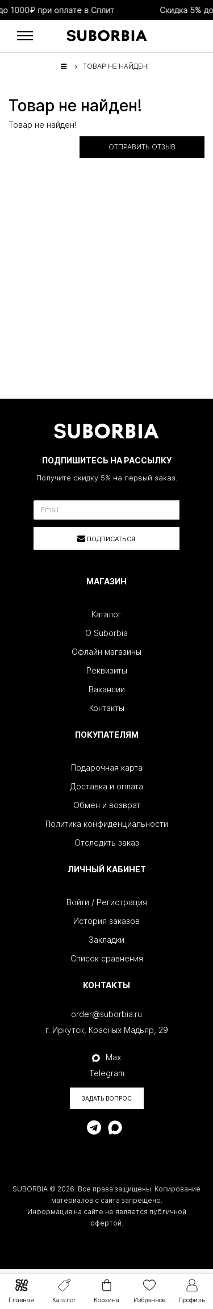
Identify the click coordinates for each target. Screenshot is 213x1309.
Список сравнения (106, 958)
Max (106, 1057)
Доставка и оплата (106, 786)
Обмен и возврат (106, 805)
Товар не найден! (116, 66)
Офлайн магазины (106, 651)
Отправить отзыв (142, 147)
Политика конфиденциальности (106, 824)
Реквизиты (106, 670)
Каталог (106, 614)
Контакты (106, 708)
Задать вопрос (107, 1098)
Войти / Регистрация (106, 902)
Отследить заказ (106, 842)
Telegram (106, 1073)
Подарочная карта (107, 767)
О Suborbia (106, 633)
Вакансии (107, 689)
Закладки (106, 939)
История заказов (106, 921)
